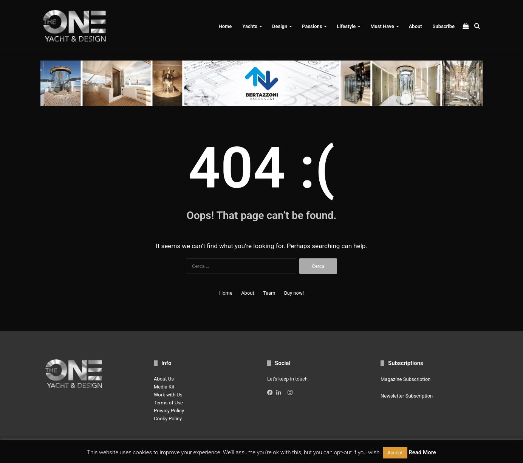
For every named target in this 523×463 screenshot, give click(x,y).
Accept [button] (395, 452)
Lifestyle (346, 26)
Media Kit (164, 387)
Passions (312, 26)
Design (279, 26)
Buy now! (294, 293)
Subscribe (444, 26)
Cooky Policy (168, 418)
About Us (164, 379)
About (415, 26)
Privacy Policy (169, 410)
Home (225, 26)
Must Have (382, 26)
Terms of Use (168, 403)
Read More (422, 452)
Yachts (249, 26)
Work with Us (168, 395)
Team (269, 293)
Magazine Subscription (405, 379)
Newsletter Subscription (407, 396)
